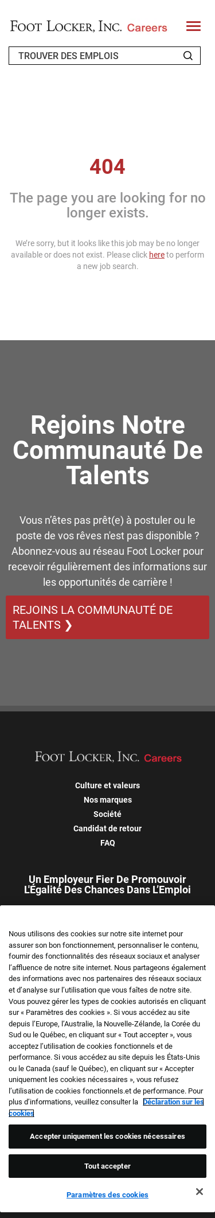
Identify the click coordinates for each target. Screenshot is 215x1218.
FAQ (107, 842)
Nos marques (108, 799)
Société (107, 814)
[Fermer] (199, 1191)
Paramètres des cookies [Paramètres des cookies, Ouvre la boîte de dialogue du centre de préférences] (107, 1194)
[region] (107, 1058)
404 (107, 167)
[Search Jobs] (188, 55)
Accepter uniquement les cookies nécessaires (107, 1136)
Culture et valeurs (107, 785)
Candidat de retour (107, 828)
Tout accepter (107, 1166)
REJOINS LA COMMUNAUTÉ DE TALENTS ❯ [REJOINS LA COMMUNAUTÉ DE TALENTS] (93, 617)
